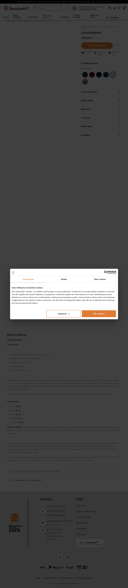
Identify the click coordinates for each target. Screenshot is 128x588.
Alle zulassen (99, 314)
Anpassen (63, 314)
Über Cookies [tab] (100, 279)
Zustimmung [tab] (28, 279)
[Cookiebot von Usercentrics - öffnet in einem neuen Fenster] (105, 272)
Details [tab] (64, 279)
